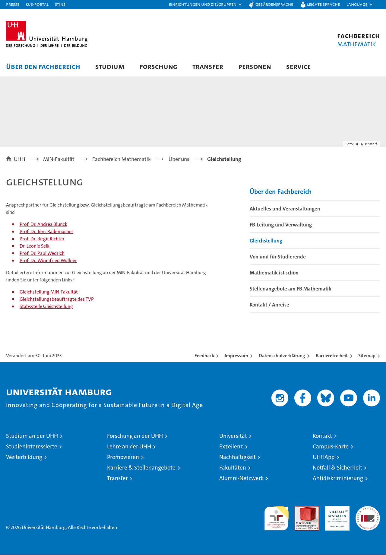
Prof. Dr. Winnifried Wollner (48, 261)
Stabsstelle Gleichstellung (46, 306)
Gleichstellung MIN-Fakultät (49, 292)
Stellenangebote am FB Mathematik (290, 289)
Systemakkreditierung (368, 509)
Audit (300, 509)
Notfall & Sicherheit (337, 468)
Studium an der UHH (32, 436)
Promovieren (123, 457)
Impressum (236, 356)
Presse (12, 4)
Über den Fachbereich (43, 66)
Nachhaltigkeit (237, 457)
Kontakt (322, 436)
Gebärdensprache (274, 4)
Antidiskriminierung (338, 478)
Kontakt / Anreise (269, 305)
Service (298, 66)
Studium (110, 66)
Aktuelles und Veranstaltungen (285, 209)
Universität (233, 436)
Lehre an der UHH (129, 447)
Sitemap (366, 356)
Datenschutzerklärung (282, 356)
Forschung (158, 66)
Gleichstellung (266, 241)
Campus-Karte (331, 447)
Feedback (204, 356)
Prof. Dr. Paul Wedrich (42, 253)
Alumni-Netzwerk (241, 478)
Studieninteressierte (31, 447)
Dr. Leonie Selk (34, 246)
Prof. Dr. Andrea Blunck (43, 224)
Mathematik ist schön (274, 273)
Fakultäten (232, 468)
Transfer (207, 66)
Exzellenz (231, 447)
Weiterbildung (24, 457)
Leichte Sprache (323, 4)
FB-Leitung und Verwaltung (281, 225)
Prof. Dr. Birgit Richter (42, 239)
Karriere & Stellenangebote (141, 468)
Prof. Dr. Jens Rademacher (46, 232)
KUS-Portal (37, 4)
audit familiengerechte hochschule (276, 515)
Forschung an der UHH (135, 436)
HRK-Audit (335, 509)
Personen (254, 66)
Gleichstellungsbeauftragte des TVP (57, 299)
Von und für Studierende (278, 257)
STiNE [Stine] (60, 4)
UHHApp (324, 457)
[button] (205, 4)
